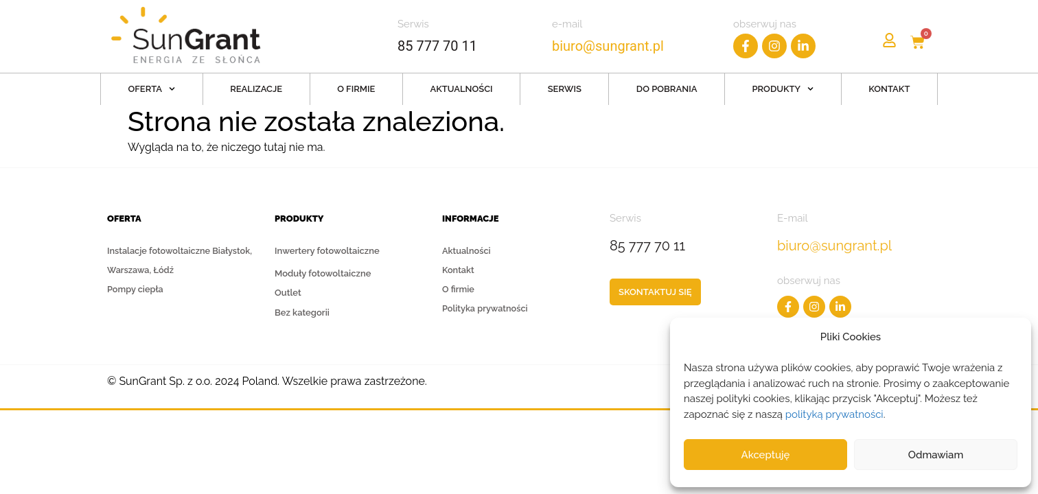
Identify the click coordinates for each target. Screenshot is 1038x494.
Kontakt (889, 89)
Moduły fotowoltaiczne (323, 273)
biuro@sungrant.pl (609, 46)
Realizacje (256, 89)
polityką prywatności (834, 414)
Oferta (151, 89)
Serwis (564, 89)
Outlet (288, 292)
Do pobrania (666, 89)
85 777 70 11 (437, 46)
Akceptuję (765, 455)
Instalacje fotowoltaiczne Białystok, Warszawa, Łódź (181, 261)
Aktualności (461, 89)
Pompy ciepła (136, 290)
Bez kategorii (302, 312)
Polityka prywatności (486, 310)
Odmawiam (936, 455)
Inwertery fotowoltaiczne (327, 253)
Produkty (783, 89)
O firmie (356, 89)
